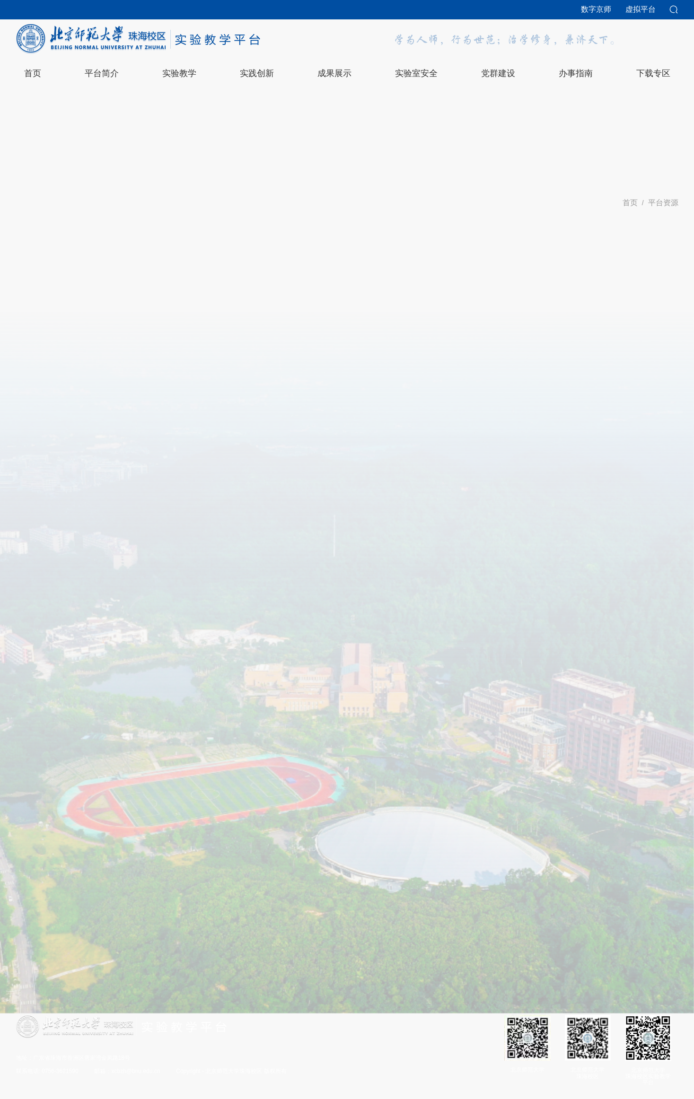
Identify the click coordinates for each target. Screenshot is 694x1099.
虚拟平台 (640, 9)
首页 (630, 203)
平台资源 (663, 203)
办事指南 (576, 73)
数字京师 (596, 9)
